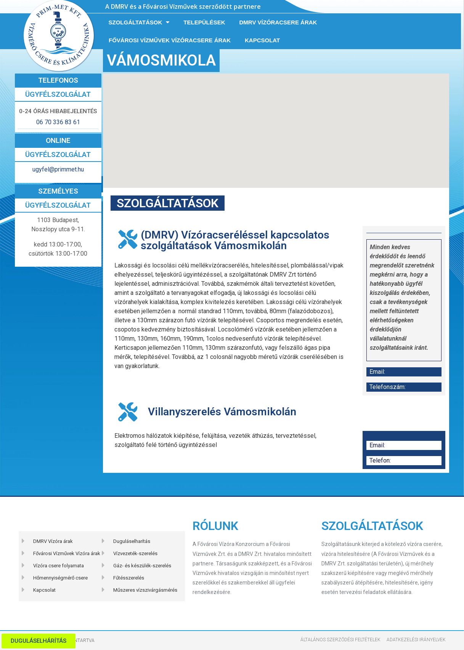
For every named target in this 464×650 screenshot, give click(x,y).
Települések (204, 22)
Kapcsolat (262, 40)
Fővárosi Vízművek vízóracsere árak (170, 40)
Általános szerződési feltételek (340, 639)
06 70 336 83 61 (58, 122)
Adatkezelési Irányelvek (416, 639)
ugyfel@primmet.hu (58, 169)
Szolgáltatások (139, 22)
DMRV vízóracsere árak (278, 22)
